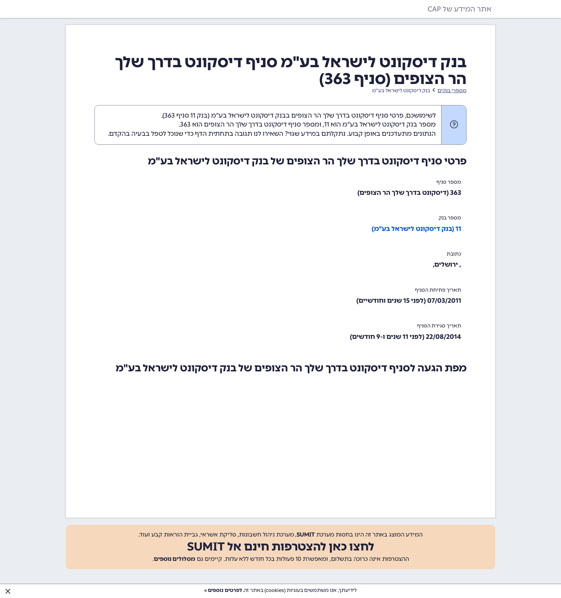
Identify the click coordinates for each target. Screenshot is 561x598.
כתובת (454, 254)
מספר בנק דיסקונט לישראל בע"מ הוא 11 (380, 124)
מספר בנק (450, 218)
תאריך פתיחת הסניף (438, 290)
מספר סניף (448, 182)
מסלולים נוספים (174, 558)
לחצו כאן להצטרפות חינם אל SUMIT (280, 546)
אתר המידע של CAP (460, 9)
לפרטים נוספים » (223, 590)
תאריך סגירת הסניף (439, 326)
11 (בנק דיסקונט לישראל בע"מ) (416, 229)
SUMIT (306, 534)
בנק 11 (199, 115)
